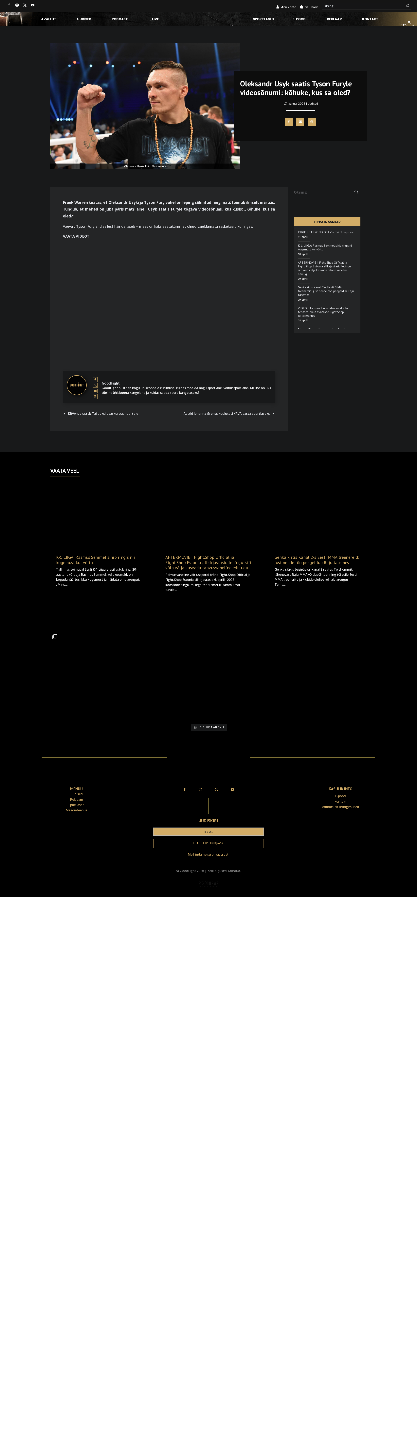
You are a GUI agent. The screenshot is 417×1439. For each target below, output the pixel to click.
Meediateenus (76, 810)
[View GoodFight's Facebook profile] (95, 379)
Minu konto (288, 7)
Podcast (120, 19)
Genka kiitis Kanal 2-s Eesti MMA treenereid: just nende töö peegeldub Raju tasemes (326, 291)
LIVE (155, 19)
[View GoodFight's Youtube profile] (95, 391)
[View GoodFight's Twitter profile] (95, 385)
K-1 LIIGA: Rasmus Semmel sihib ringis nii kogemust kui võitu (325, 247)
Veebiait (208, 893)
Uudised (84, 19)
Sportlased (263, 19)
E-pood (299, 19)
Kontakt (370, 19)
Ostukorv (311, 7)
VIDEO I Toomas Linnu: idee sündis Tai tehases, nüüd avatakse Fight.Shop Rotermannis (323, 312)
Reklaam (334, 19)
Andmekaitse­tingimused (340, 807)
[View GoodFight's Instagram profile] (95, 396)
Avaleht (48, 19)
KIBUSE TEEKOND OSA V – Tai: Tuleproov (326, 232)
